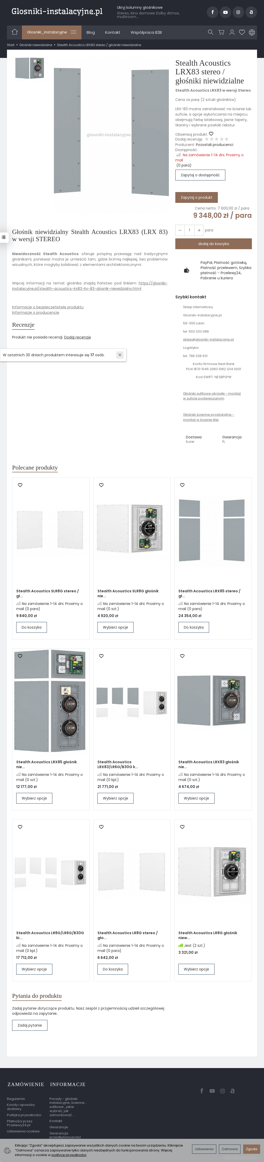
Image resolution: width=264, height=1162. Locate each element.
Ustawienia (204, 1149)
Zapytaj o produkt (196, 197)
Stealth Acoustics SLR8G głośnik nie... (128, 594)
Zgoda (251, 1149)
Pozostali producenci (214, 144)
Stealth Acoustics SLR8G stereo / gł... (47, 594)
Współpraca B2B (146, 32)
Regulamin (16, 1098)
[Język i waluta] (252, 32)
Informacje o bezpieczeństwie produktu (48, 307)
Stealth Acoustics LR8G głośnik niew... (207, 936)
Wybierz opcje (115, 627)
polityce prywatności (69, 1154)
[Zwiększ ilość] (179, 230)
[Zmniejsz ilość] (198, 230)
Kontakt (112, 32)
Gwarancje (59, 1126)
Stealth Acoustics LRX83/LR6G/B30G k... (117, 765)
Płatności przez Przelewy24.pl (19, 1122)
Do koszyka (32, 627)
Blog (91, 32)
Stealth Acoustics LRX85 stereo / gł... (209, 594)
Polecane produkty (36, 467)
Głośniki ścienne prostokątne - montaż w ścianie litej (208, 417)
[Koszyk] (221, 32)
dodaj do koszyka (213, 243)
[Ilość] (189, 230)
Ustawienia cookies (23, 1130)
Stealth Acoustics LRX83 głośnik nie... (208, 765)
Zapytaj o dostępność (200, 175)
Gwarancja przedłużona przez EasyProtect (65, 1136)
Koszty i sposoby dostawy (21, 1106)
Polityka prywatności (24, 1114)
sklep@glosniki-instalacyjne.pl (208, 339)
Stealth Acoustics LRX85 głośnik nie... (46, 765)
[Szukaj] (210, 32)
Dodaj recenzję (77, 337)
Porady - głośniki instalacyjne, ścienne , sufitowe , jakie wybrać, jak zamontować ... (68, 1106)
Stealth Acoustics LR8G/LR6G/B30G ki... (50, 936)
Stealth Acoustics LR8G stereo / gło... (127, 936)
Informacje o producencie (35, 312)
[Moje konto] (232, 32)
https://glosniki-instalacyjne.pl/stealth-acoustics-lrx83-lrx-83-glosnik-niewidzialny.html (90, 286)
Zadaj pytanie (30, 1026)
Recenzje (24, 325)
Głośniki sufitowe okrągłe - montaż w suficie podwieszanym (212, 396)
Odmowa (230, 1149)
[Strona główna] (57, 11)
